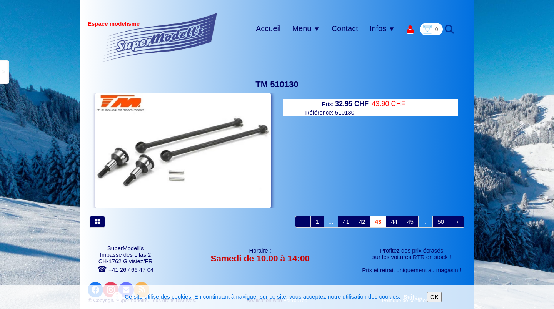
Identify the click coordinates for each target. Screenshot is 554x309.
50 (440, 221)
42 (362, 221)
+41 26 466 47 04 (125, 269)
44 (394, 221)
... (331, 221)
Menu (306, 28)
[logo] (159, 37)
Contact (345, 28)
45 (410, 221)
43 (378, 221)
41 (346, 221)
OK (434, 297)
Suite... (413, 296)
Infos (382, 28)
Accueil (268, 28)
